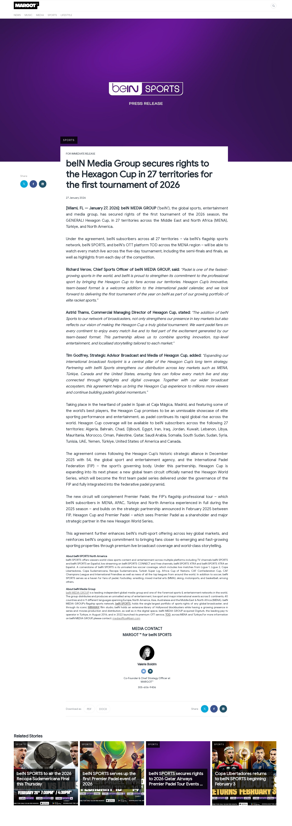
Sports (52, 15)
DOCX (103, 708)
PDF (89, 708)
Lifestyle (66, 15)
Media (40, 15)
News (17, 15)
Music (28, 15)
